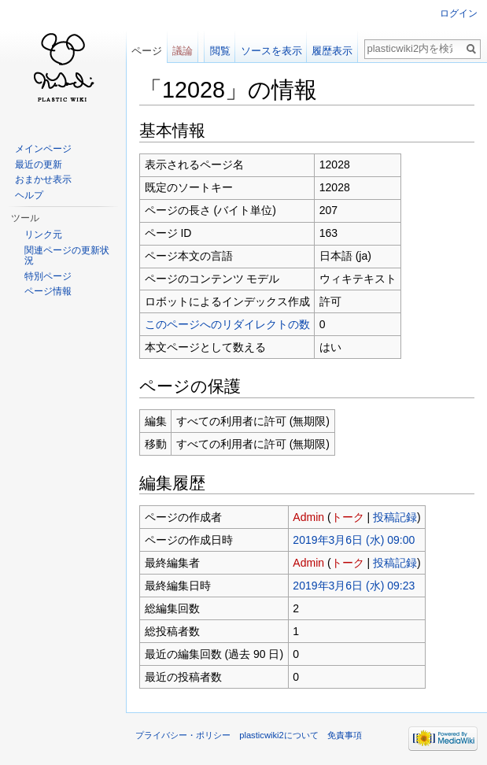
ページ (146, 51)
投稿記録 (395, 517)
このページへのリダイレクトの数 (227, 324)
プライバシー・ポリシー (183, 735)
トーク (347, 517)
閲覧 (220, 51)
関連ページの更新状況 (66, 256)
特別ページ (48, 276)
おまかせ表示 (43, 179)
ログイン (459, 13)
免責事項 (344, 735)
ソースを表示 (271, 51)
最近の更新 (38, 164)
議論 (182, 51)
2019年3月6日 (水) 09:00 (354, 540)
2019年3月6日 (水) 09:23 (354, 585)
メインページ (43, 148)
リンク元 (43, 234)
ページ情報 (48, 291)
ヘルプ (29, 195)
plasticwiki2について (279, 735)
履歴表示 (332, 51)
